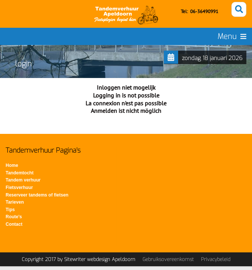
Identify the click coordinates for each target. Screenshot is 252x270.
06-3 (195, 11)
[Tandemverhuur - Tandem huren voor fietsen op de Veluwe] (126, 15)
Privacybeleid (215, 259)
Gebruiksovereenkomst (168, 259)
